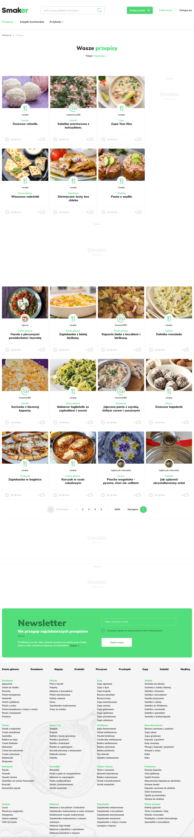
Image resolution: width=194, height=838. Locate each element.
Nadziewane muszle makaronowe (67, 814)
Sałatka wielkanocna (108, 757)
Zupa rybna (150, 732)
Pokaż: (97, 56)
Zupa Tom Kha (121, 124)
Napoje (58, 669)
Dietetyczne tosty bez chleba (73, 198)
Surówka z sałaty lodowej (158, 687)
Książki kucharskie (32, 21)
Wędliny (121, 193)
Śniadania (73, 193)
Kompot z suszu (152, 750)
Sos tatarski (103, 754)
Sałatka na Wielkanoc (156, 705)
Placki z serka (9, 705)
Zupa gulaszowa (105, 709)
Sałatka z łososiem (154, 691)
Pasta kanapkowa (11, 694)
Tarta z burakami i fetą (156, 811)
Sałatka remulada (169, 334)
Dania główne (25, 193)
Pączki (5, 770)
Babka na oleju (9, 739)
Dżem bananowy (153, 791)
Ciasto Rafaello (10, 743)
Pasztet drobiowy (106, 736)
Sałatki (73, 120)
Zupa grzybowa (153, 736)
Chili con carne (9, 822)
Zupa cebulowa (105, 720)
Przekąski (25, 476)
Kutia (147, 754)
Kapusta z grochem (154, 739)
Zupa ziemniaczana (107, 702)
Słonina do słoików (154, 799)
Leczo (5, 807)
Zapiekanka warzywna (108, 818)
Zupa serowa (103, 705)
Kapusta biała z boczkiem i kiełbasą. (121, 336)
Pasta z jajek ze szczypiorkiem (65, 773)
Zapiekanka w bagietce (25, 479)
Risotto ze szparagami (61, 747)
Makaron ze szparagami (62, 777)
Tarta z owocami (105, 770)
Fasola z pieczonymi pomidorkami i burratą (25, 336)
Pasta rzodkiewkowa (60, 780)
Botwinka (54, 770)
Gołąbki (54, 728)
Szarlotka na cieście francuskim (18, 780)
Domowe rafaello (25, 124)
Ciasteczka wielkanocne (109, 739)
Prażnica (6, 716)
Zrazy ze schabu (58, 709)
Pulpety (53, 687)
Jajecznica (7, 683)
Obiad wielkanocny (107, 732)
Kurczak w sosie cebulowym (73, 481)
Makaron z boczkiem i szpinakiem (67, 829)
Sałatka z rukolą (153, 702)
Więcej (73, 645)
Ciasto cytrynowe (11, 754)
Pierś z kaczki (56, 683)
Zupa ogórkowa (105, 713)
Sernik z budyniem (11, 728)
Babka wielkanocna (107, 743)
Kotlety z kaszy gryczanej (62, 736)
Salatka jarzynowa (154, 698)
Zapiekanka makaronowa (63, 705)
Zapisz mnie (117, 642)
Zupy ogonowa (104, 683)
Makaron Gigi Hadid (60, 825)
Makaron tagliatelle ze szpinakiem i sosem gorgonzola (73, 410)
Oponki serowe (9, 777)
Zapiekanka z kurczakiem (110, 811)
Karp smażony (152, 743)
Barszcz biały (104, 698)
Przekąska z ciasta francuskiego (161, 818)
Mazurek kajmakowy (107, 773)
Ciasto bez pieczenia (12, 750)
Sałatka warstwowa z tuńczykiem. (73, 125)
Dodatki (169, 476)
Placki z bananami (11, 713)
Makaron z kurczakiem (61, 691)
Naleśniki (7, 698)
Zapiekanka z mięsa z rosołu (111, 822)
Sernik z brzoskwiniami (61, 784)
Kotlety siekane (57, 698)
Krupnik (53, 732)
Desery (25, 120)
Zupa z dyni (103, 687)
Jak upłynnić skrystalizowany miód (169, 481)
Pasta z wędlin (121, 196)
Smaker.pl (6, 35)
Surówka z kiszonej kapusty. (25, 408)
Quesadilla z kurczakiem (157, 822)
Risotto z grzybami (59, 739)
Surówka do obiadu (154, 683)
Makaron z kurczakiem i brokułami (67, 807)
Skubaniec (7, 761)
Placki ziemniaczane (60, 694)
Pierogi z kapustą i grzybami (159, 747)
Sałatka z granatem (155, 713)
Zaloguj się (185, 10)
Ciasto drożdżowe (11, 732)
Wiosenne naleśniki (25, 196)
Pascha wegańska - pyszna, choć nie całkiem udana (121, 483)
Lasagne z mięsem (106, 825)
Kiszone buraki (152, 784)
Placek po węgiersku (12, 811)
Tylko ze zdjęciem (19, 65)
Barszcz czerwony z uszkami (159, 728)
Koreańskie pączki (11, 788)
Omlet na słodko (10, 687)
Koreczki (6, 784)
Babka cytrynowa (106, 747)
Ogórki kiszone (152, 777)
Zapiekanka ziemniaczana (110, 814)
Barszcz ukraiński (106, 694)
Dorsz (52, 702)
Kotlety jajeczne (153, 807)
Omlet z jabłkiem (11, 702)
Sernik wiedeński (58, 788)
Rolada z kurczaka (154, 814)
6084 (117, 509)
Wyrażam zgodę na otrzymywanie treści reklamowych (132, 630)
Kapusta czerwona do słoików (160, 788)
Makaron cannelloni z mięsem (65, 833)
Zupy (121, 120)
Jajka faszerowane (106, 728)
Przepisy (8, 21)
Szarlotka (7, 736)
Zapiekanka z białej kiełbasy (73, 336)
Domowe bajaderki (168, 407)
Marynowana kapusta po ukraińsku (163, 780)
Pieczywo (101, 669)
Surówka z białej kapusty (158, 716)
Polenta (53, 757)
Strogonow (7, 814)
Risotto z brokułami (59, 743)
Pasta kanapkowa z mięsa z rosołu (20, 709)
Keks (147, 757)
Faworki (6, 773)
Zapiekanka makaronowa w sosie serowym (72, 811)
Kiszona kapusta (153, 770)
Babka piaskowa (105, 750)
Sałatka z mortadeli (155, 709)
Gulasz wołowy (9, 818)
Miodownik (7, 757)
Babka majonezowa (107, 777)
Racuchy (6, 691)
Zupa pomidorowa (106, 716)
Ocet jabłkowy (152, 773)
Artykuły (56, 21)
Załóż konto (165, 10)
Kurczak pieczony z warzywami (65, 750)
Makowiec (7, 747)
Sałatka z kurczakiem (156, 694)
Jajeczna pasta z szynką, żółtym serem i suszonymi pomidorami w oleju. (121, 410)
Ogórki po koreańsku (155, 795)
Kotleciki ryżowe (58, 754)
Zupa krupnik (103, 691)
